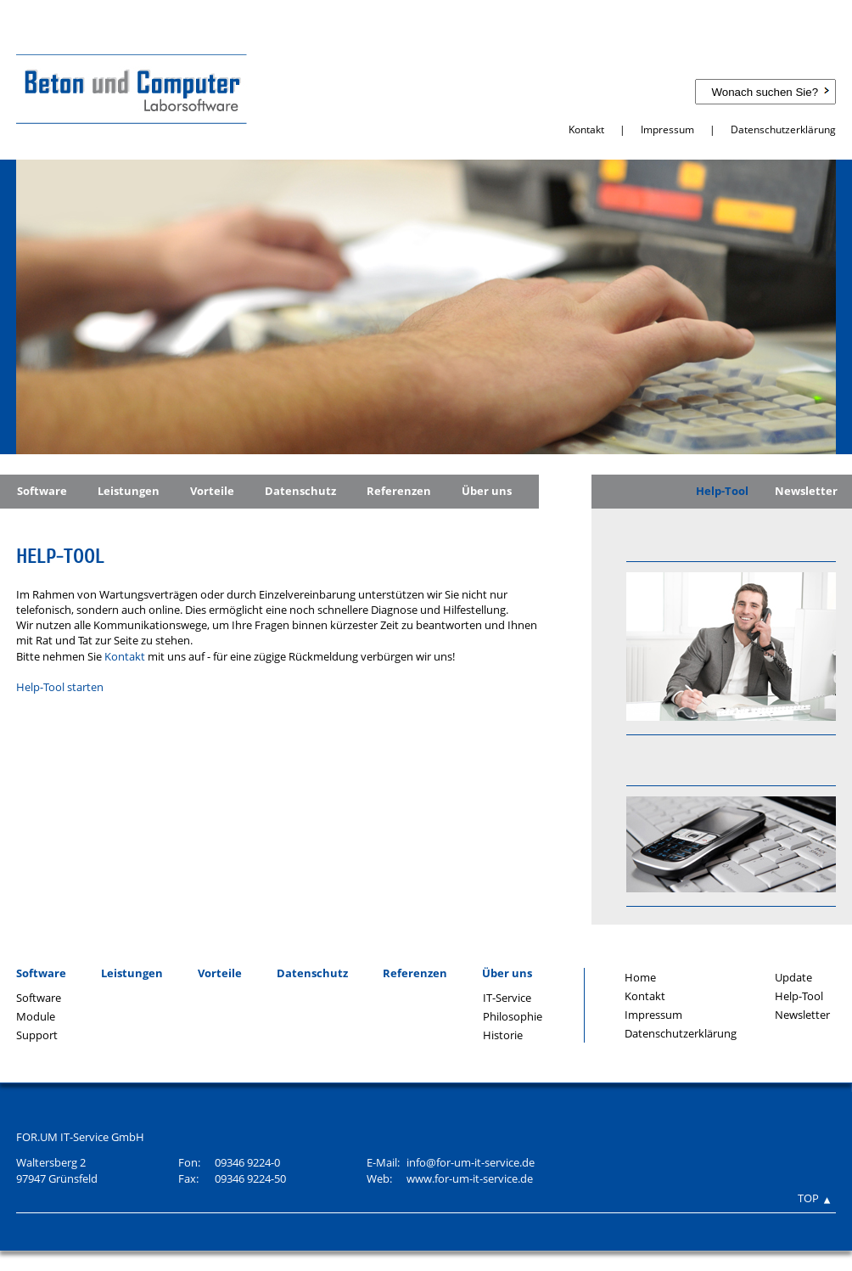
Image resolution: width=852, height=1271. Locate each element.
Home (640, 977)
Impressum (667, 129)
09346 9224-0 (247, 1162)
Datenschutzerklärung (783, 129)
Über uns (487, 490)
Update (793, 977)
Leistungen (129, 490)
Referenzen (399, 490)
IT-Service (507, 997)
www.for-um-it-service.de (469, 1178)
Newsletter (806, 490)
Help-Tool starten (60, 687)
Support (37, 1035)
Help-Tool (722, 490)
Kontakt (586, 129)
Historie (503, 1035)
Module (35, 1016)
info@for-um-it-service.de (470, 1162)
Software (42, 490)
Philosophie (512, 1016)
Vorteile (212, 490)
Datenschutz (300, 490)
